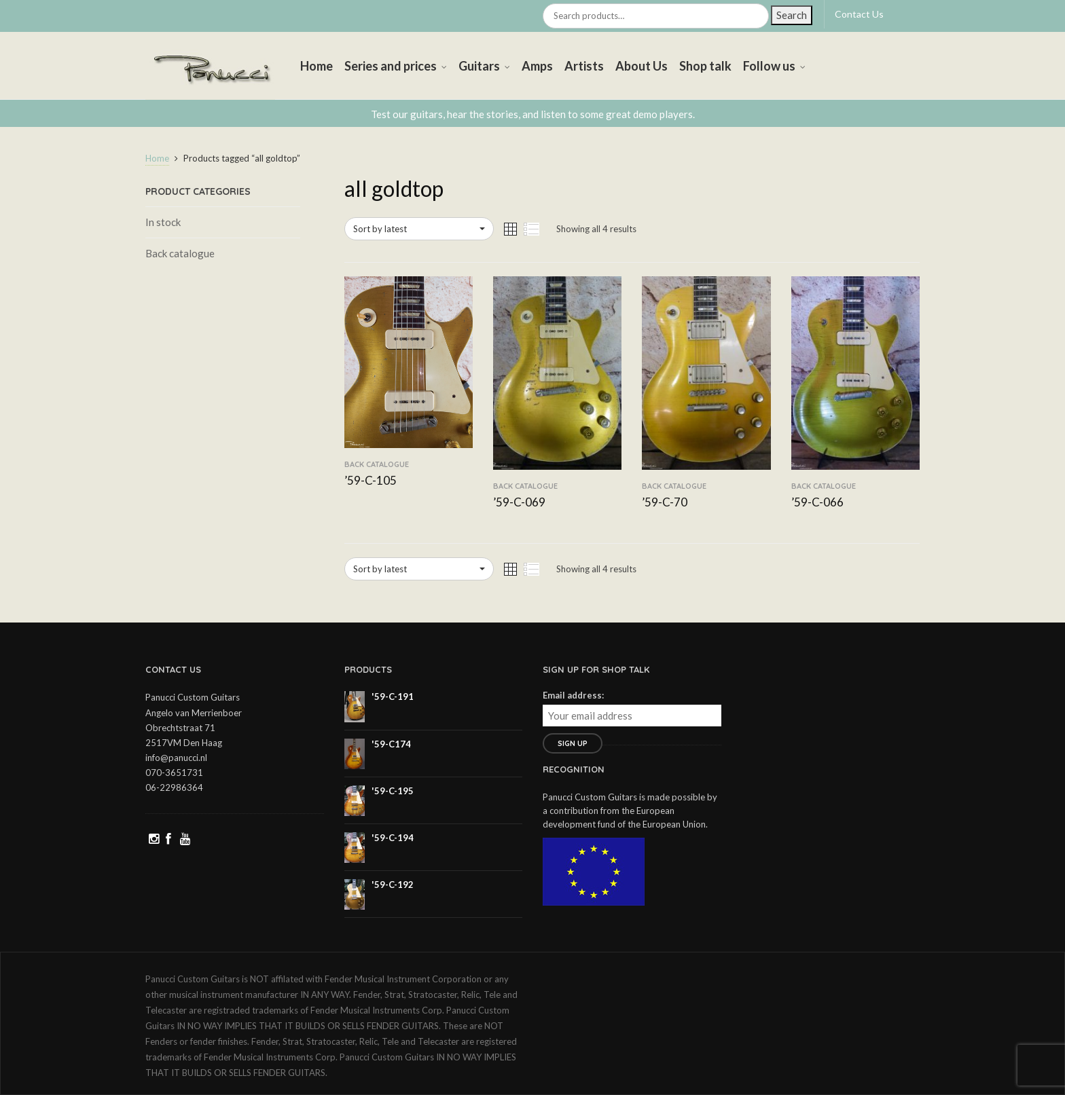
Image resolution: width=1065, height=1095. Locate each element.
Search (791, 15)
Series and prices (390, 65)
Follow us (769, 65)
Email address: (573, 695)
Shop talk (705, 65)
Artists (584, 65)
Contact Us (859, 14)
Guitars (479, 65)
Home (316, 65)
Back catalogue (180, 253)
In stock (163, 222)
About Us (641, 65)
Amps (537, 65)
